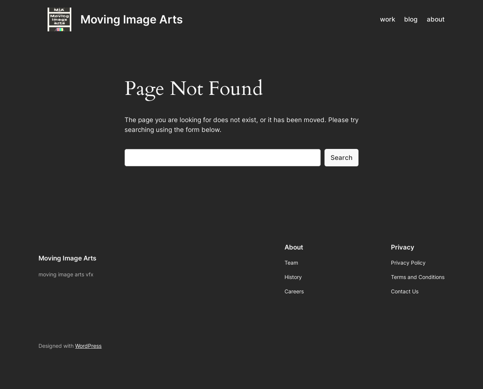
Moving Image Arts (131, 19)
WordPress (88, 346)
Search (341, 157)
